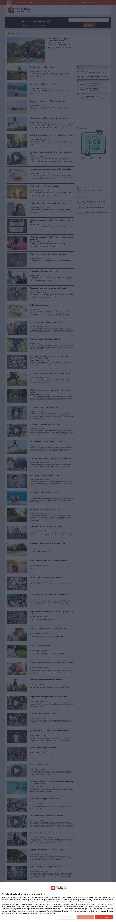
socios (17, 897)
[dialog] (58, 902)
